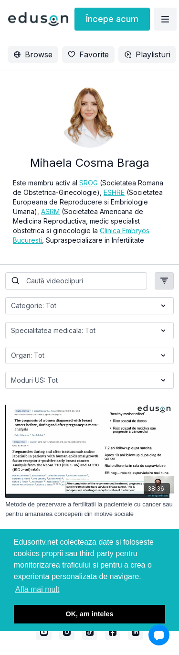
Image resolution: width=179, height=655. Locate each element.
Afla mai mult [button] (37, 589)
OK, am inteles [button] (90, 614)
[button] (158, 634)
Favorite (88, 54)
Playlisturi (147, 54)
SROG (88, 183)
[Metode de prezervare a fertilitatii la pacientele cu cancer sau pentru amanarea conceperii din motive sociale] (89, 509)
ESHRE (114, 192)
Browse (33, 54)
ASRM (50, 211)
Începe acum (112, 19)
